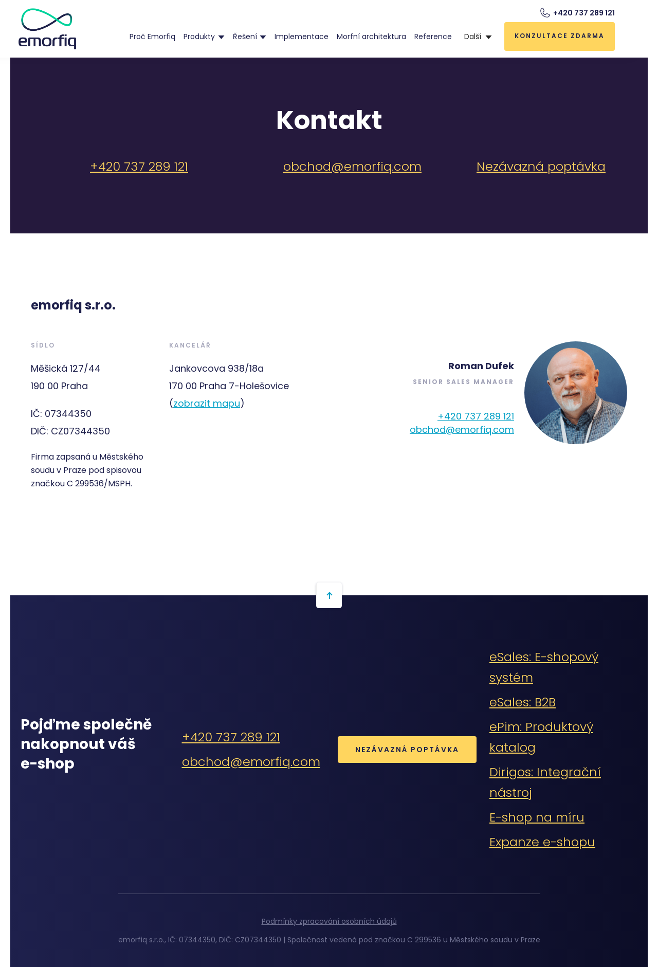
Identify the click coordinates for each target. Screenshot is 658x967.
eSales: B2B (522, 702)
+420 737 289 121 (139, 166)
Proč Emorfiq (152, 36)
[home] (47, 28)
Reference (433, 36)
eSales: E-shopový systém (543, 667)
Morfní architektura (371, 36)
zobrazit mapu (206, 403)
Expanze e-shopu (542, 841)
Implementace (301, 36)
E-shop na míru (536, 817)
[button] (203, 36)
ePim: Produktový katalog (541, 737)
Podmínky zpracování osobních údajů (329, 921)
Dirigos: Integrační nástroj (545, 782)
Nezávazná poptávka (541, 166)
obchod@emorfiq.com (352, 166)
